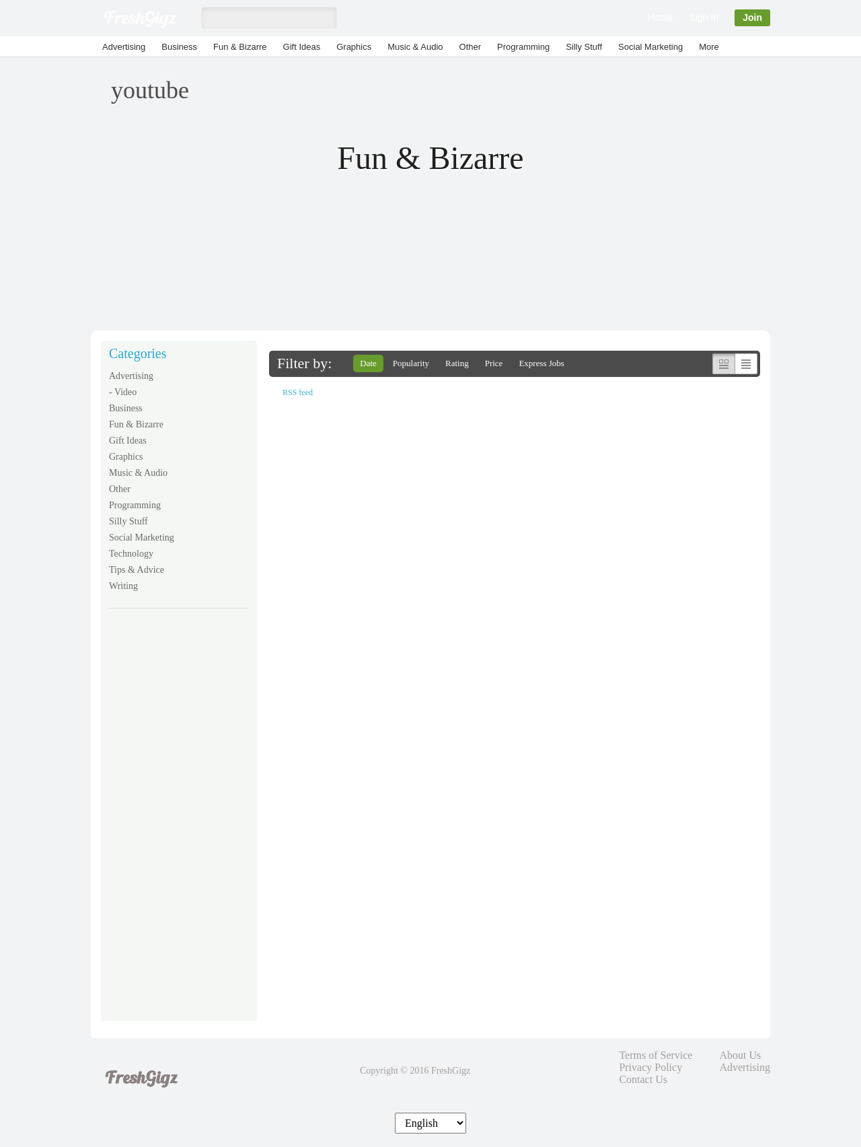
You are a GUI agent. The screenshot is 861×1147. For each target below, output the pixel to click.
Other (470, 47)
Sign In (704, 17)
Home (660, 17)
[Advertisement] (179, 824)
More (709, 47)
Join (752, 17)
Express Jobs (541, 363)
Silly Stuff (584, 47)
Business (179, 47)
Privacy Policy (650, 1067)
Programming (523, 47)
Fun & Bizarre (239, 47)
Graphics (353, 47)
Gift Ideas (302, 47)
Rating (457, 363)
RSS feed (298, 392)
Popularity (411, 363)
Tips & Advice (136, 570)
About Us (740, 1055)
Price (494, 363)
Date (368, 363)
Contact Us (643, 1079)
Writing (123, 586)
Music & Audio (415, 47)
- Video (123, 392)
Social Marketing (650, 47)
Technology (131, 554)
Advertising (123, 47)
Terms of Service (655, 1055)
